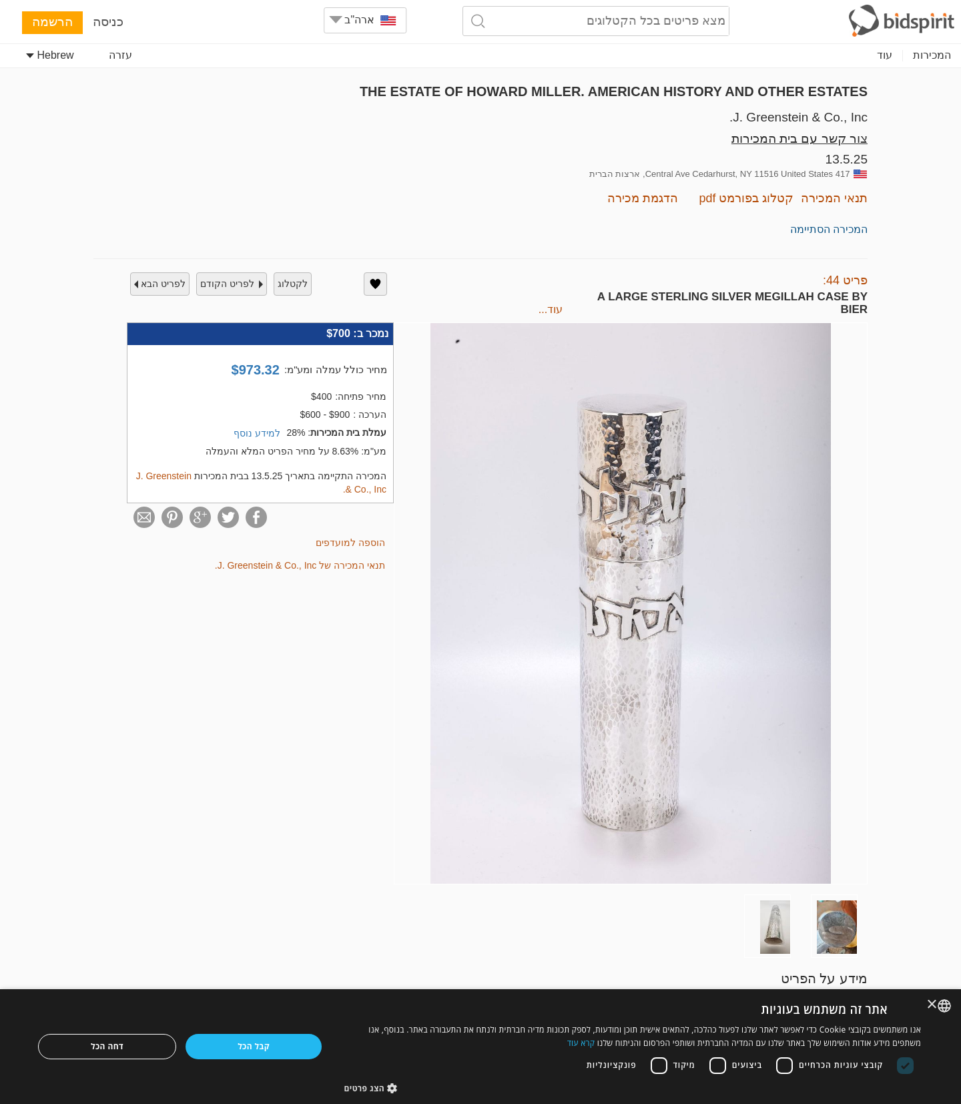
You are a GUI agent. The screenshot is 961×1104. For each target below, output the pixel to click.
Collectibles (831, 55)
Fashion (304, 55)
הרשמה (52, 22)
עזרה (120, 55)
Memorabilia (462, 55)
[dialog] (480, 1046)
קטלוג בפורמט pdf (746, 198)
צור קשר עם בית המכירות (799, 138)
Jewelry (766, 55)
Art (885, 55)
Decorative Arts (691, 55)
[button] (633, 1087)
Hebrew (50, 55)
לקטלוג (293, 283)
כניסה (108, 22)
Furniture (532, 55)
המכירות (932, 55)
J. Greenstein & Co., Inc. (798, 117)
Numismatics (604, 55)
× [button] (933, 1005)
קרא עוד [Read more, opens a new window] (581, 1043)
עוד (257, 55)
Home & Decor (378, 55)
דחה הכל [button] (107, 1046)
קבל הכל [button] (254, 1046)
